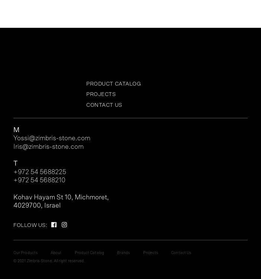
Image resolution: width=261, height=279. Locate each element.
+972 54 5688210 (39, 180)
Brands (123, 253)
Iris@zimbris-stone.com (48, 147)
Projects (101, 94)
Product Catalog (113, 84)
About (56, 253)
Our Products (25, 253)
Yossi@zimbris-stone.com (51, 138)
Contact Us (104, 105)
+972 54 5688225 (39, 172)
